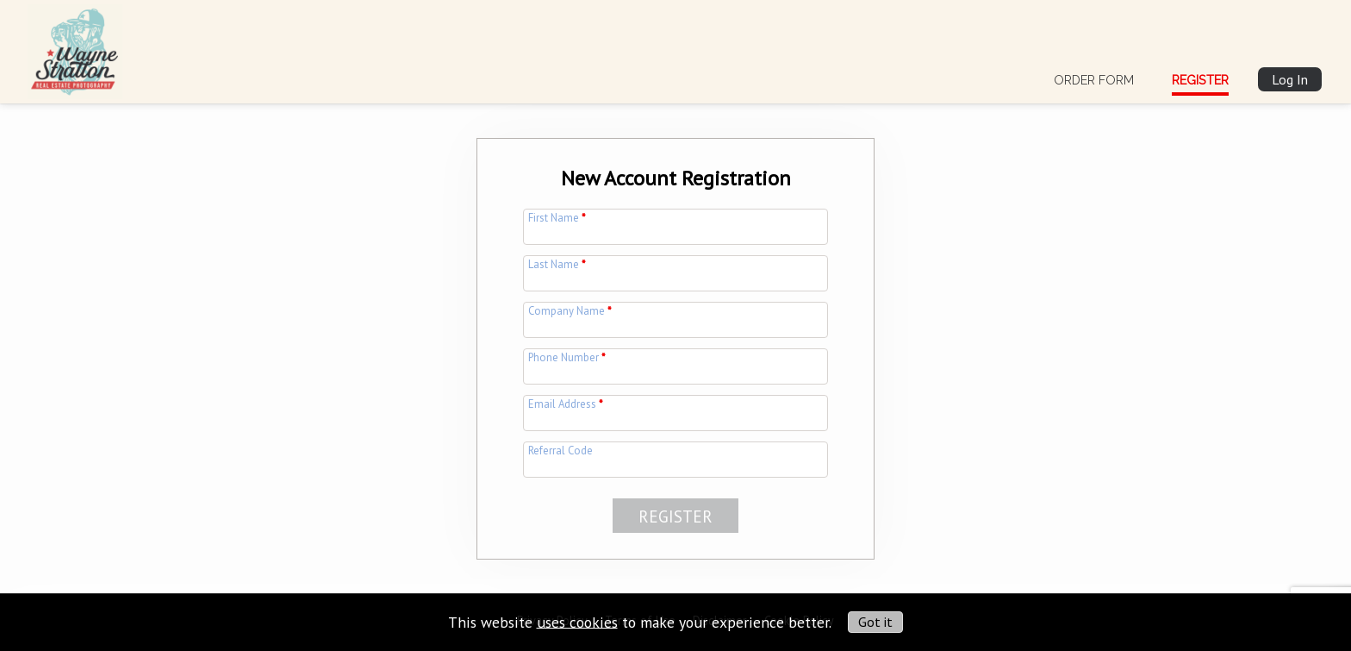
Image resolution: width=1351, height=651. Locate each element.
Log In (1290, 79)
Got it (875, 621)
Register (1200, 79)
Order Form (1094, 79)
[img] (75, 48)
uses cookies (577, 621)
